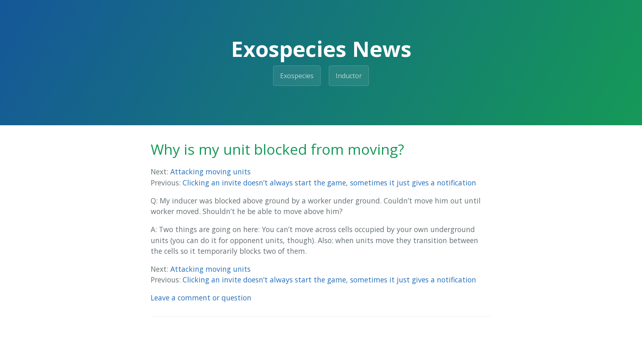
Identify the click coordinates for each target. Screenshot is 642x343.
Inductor (349, 75)
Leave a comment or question (201, 297)
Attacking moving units (210, 171)
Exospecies (297, 75)
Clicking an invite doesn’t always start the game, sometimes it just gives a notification (329, 182)
